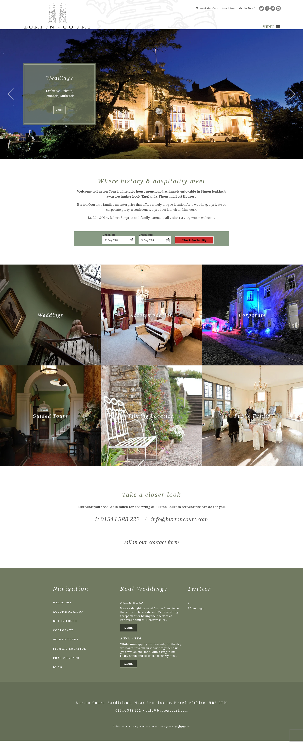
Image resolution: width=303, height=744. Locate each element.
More (59, 113)
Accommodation (68, 615)
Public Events (66, 661)
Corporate (63, 633)
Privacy (118, 729)
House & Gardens (207, 8)
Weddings (62, 605)
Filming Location (69, 652)
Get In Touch (247, 8)
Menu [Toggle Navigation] (271, 27)
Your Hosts (228, 8)
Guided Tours (65, 642)
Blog (57, 670)
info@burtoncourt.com (179, 522)
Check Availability (187, 243)
